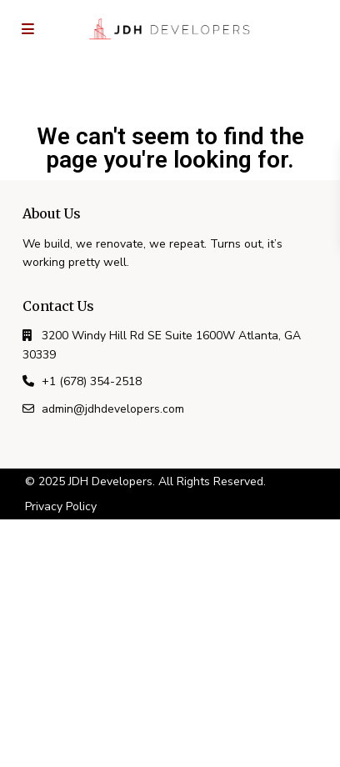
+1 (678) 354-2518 (92, 381)
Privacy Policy (61, 506)
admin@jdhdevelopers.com (113, 409)
